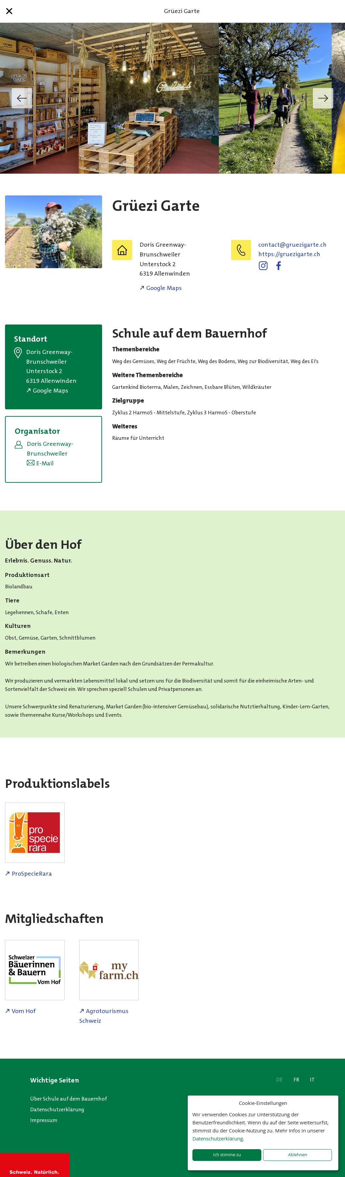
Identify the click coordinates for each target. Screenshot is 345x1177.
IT (312, 1079)
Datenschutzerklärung (57, 1109)
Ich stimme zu (227, 1155)
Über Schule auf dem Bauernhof (68, 1098)
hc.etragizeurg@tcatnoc (292, 245)
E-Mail (45, 463)
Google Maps (164, 288)
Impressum (44, 1120)
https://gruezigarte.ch (289, 254)
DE (279, 1079)
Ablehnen (297, 1155)
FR (296, 1079)
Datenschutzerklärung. (218, 1138)
